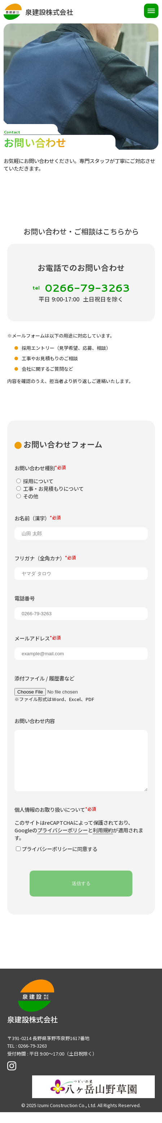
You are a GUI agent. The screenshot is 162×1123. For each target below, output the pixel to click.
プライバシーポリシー (62, 843)
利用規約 (103, 843)
